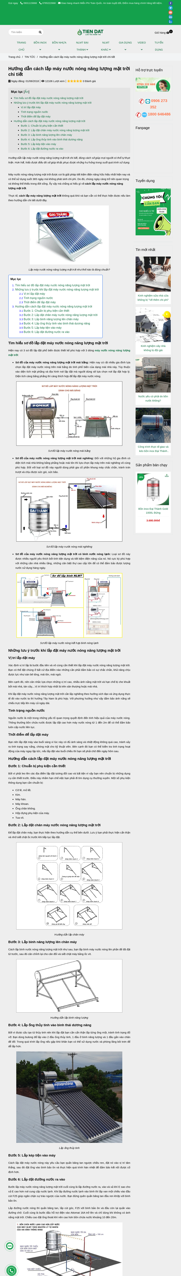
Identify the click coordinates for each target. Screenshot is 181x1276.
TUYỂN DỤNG (159, 46)
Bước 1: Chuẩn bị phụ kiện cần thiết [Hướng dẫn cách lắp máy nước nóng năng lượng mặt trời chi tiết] (42, 125)
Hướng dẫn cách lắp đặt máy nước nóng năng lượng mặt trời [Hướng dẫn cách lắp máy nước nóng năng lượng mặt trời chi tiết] (49, 121)
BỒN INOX (40, 46)
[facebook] (171, 3)
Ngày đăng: (16, 81)
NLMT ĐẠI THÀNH (82, 46)
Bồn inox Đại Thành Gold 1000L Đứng (153, 510)
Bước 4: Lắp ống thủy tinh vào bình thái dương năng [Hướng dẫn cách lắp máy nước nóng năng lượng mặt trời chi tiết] (52, 139)
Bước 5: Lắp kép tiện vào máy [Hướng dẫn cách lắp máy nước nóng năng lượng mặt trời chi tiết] (39, 144)
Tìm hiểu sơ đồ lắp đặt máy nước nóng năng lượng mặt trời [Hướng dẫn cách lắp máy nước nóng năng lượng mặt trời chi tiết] (48, 98)
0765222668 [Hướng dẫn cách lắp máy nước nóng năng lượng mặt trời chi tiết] (47, 3)
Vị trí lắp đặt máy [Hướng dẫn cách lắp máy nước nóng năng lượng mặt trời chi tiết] (31, 107)
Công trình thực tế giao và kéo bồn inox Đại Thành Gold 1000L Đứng (153, 449)
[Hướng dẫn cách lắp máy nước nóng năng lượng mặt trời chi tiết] (90, 32)
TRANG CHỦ (21, 46)
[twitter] (171, 7)
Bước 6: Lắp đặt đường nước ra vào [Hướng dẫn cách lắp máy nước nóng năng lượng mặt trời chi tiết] (42, 148)
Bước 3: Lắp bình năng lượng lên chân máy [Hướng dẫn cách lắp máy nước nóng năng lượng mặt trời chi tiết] (47, 134)
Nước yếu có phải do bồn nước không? (153, 398)
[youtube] (171, 12)
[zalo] (171, 21)
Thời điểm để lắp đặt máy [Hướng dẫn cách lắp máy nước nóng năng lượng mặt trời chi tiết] (36, 116)
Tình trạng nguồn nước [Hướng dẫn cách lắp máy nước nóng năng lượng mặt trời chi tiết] (34, 111)
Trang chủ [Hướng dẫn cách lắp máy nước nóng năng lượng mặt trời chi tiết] (14, 56)
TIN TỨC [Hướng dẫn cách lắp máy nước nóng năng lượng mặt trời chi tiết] (30, 56)
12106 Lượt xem (53, 81)
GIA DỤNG (125, 46)
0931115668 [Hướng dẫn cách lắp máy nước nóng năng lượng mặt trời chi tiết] (28, 3)
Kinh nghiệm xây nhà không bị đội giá (153, 348)
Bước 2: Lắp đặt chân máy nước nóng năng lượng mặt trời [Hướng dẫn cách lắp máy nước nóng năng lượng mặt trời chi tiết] (55, 130)
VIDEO (142, 46)
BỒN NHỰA (59, 46)
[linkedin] (171, 17)
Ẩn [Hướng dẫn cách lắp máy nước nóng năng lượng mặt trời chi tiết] (26, 92)
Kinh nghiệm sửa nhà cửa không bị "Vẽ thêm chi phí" (153, 297)
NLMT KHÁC (106, 46)
